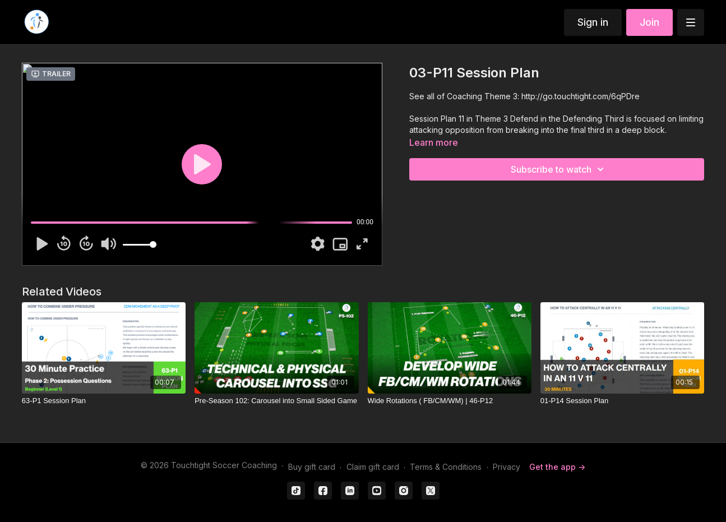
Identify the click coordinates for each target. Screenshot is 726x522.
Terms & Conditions (446, 467)
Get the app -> (557, 467)
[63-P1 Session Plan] (104, 400)
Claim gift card (372, 467)
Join (649, 22)
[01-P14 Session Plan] (622, 400)
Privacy (506, 467)
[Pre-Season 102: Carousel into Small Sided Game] (276, 400)
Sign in (592, 22)
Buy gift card (311, 467)
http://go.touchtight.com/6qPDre (580, 96)
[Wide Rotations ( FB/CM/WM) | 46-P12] (449, 400)
